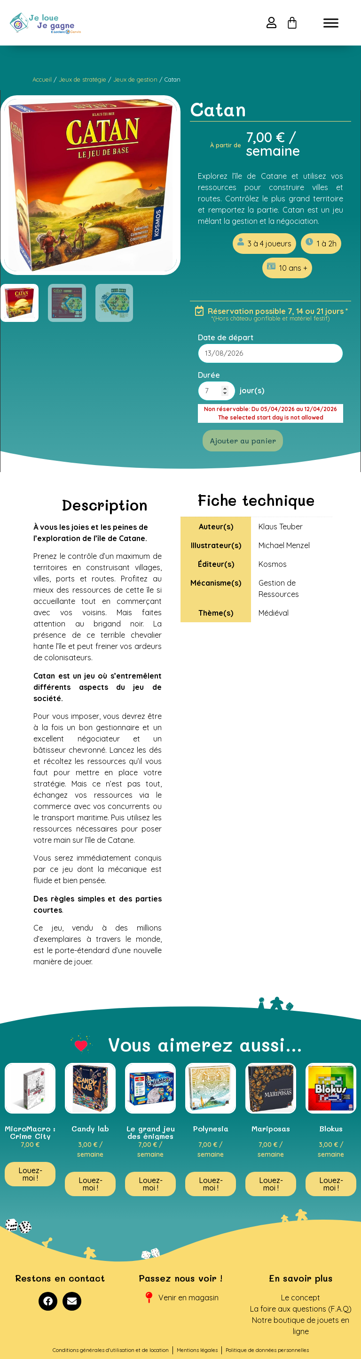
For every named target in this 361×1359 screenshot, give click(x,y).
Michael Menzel (284, 545)
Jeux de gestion (135, 79)
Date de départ (225, 337)
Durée (209, 375)
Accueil (42, 79)
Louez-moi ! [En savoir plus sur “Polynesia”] (211, 1184)
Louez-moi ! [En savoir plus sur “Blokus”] (331, 1184)
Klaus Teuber (281, 526)
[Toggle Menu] (330, 22)
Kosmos (273, 564)
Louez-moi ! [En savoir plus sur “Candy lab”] (90, 1184)
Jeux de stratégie (82, 79)
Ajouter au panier (243, 440)
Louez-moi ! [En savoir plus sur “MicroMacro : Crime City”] (30, 1174)
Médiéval (274, 613)
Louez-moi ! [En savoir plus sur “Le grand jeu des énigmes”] (151, 1184)
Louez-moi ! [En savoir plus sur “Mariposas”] (271, 1184)
